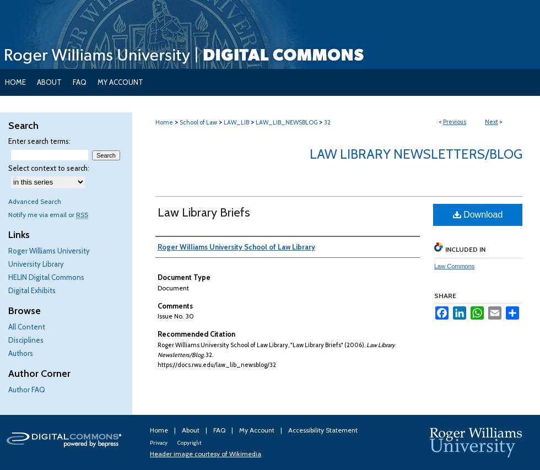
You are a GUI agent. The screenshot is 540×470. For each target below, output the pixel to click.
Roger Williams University (49, 250)
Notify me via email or (48, 214)
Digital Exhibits (32, 290)
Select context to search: (48, 168)
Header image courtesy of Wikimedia (205, 454)
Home (164, 122)
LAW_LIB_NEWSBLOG (286, 122)
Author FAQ (26, 389)
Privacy (159, 442)
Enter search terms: (39, 141)
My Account (257, 430)
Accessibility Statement (323, 430)
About (191, 430)
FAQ (220, 430)
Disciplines (26, 340)
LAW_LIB (236, 122)
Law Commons (454, 266)
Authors (20, 353)
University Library (36, 264)
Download (478, 214)
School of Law (198, 122)
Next (491, 122)
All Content (26, 326)
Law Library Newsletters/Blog (416, 154)
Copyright (189, 442)
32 (327, 122)
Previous (454, 122)
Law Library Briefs (204, 212)
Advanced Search (34, 201)
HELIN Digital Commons (46, 277)
